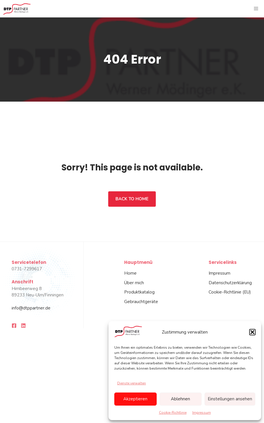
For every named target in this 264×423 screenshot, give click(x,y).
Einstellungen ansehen (230, 399)
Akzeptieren (135, 399)
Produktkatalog (139, 292)
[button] (252, 332)
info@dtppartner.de (31, 308)
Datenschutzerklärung (230, 283)
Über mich (134, 283)
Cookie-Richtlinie (173, 412)
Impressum (201, 412)
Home (130, 273)
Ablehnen (180, 399)
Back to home (132, 199)
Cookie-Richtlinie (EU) (230, 292)
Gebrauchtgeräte (141, 302)
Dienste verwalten (131, 383)
